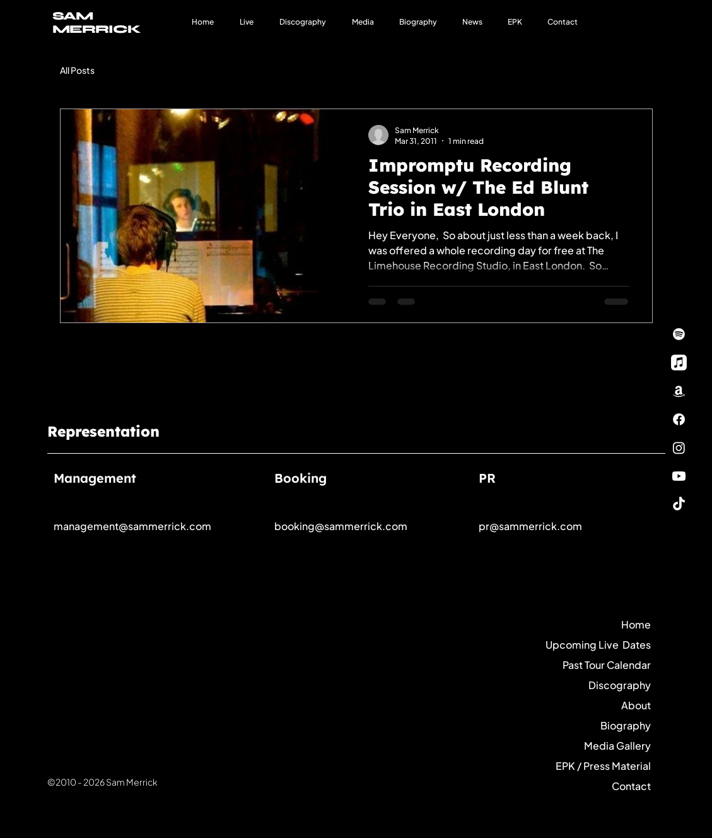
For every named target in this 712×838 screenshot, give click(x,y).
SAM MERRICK (96, 22)
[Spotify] (679, 334)
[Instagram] (679, 448)
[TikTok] (679, 504)
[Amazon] (679, 391)
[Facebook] (679, 419)
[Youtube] (679, 476)
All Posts (77, 70)
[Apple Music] (679, 362)
